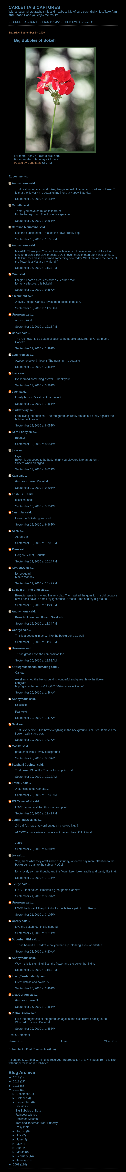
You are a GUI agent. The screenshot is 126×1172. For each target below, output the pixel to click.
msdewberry (20, 410)
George (17, 630)
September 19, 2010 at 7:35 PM (35, 403)
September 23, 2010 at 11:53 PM (36, 969)
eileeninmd (19, 296)
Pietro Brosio (21, 1013)
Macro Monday (24, 577)
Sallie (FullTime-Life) (26, 589)
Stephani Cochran (24, 764)
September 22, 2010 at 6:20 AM (35, 951)
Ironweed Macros (27, 1119)
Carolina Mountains (25, 227)
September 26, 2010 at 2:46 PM (35, 988)
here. (57, 156)
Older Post (110, 1041)
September (23, 1102)
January (21, 1160)
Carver (16, 333)
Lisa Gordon (20, 994)
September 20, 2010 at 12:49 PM (36, 813)
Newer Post (16, 1041)
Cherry (16, 921)
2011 (16, 1085)
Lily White (22, 1106)
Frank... (17, 783)
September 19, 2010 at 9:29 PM (35, 487)
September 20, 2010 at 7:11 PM (35, 877)
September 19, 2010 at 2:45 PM (35, 366)
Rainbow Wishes (26, 1114)
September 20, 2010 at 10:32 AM (36, 795)
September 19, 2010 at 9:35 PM (35, 506)
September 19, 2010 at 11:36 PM (36, 642)
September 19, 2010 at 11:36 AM (36, 308)
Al (13, 531)
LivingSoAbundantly (26, 976)
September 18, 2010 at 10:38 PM (36, 239)
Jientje (16, 884)
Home (64, 1041)
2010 (16, 1089)
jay (14, 855)
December (23, 1094)
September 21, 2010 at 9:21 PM (35, 933)
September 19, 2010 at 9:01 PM (35, 469)
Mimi (15, 274)
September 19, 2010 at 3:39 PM (35, 385)
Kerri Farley (20, 432)
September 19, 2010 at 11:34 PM (36, 623)
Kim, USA (18, 567)
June (19, 1139)
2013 (16, 1077)
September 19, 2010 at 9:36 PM (35, 524)
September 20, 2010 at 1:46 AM (35, 692)
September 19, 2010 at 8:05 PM (35, 425)
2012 (16, 1081)
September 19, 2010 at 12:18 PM (36, 326)
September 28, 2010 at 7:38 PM (35, 1006)
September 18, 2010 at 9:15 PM (35, 199)
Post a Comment (19, 1035)
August (21, 1131)
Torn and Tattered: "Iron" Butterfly (37, 1123)
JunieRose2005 (22, 819)
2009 (16, 1164)
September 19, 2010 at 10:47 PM (36, 583)
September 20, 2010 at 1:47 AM (35, 718)
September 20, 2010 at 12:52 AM (36, 660)
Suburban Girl (21, 939)
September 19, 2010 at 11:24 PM (36, 605)
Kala (15, 475)
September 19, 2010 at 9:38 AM (35, 289)
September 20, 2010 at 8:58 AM (35, 758)
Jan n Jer (18, 512)
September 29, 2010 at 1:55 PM (35, 1028)
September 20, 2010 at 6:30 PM (35, 849)
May (19, 1143)
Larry (15, 373)
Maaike (16, 746)
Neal (15, 724)
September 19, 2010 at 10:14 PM (36, 561)
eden (15, 391)
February (22, 1156)
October (21, 1098)
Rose (15, 549)
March (20, 1152)
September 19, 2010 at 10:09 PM (36, 543)
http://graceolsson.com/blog (31, 667)
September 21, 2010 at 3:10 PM (35, 914)
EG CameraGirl (22, 801)
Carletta (17, 205)
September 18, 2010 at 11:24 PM (36, 267)
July (19, 1135)
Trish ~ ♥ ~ (19, 494)
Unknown (18, 314)
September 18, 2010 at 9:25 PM (35, 220)
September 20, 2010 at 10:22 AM (36, 776)
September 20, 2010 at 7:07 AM (35, 739)
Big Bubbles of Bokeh (29, 1110)
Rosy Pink (22, 1127)
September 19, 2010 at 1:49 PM (35, 348)
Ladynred (18, 354)
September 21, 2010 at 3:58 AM (35, 896)
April (19, 1147)
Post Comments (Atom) (41, 1049)
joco (15, 450)
